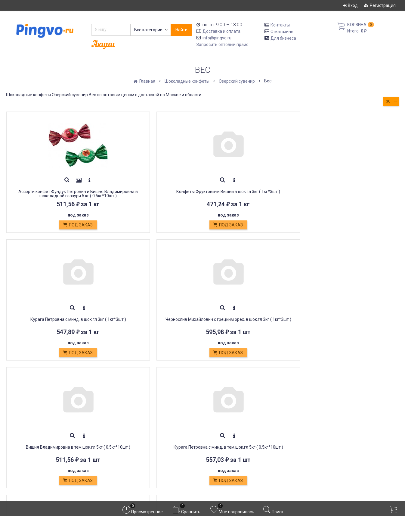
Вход (350, 5)
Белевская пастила (125, 432)
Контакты (280, 25)
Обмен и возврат (123, 419)
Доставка (114, 405)
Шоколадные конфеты (187, 81)
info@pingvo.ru (216, 37)
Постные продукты (125, 439)
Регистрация (380, 5)
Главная (145, 81)
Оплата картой (119, 452)
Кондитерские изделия (130, 425)
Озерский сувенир (237, 81)
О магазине (282, 31)
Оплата (111, 412)
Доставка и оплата (221, 31)
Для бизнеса (283, 37)
